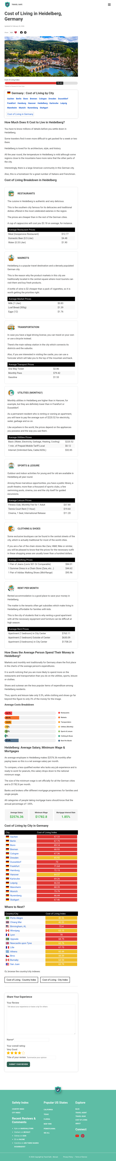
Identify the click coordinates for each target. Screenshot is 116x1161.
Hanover (32, 103)
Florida (47, 1119)
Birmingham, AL (18, 926)
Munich (22, 108)
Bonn (25, 98)
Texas (46, 1114)
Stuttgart (44, 108)
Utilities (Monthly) (67, 727)
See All (47, 1133)
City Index (16, 1113)
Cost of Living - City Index (55, 979)
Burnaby (14, 960)
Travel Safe (17, 5)
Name (10, 1039)
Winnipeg (15, 930)
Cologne (43, 98)
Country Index (18, 1109)
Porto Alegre (16, 918)
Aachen (10, 98)
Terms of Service (81, 1157)
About (78, 1123)
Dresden (52, 98)
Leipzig (63, 103)
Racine (22, 1139)
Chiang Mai (16, 922)
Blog (77, 1109)
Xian (24, 1136)
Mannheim (12, 108)
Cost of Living (81, 1120)
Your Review (13, 1002)
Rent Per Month (66, 741)
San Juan (15, 964)
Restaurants (65, 713)
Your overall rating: (16, 1045)
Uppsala (14, 939)
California (48, 1110)
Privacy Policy (68, 1157)
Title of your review (16, 1057)
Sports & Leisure (66, 731)
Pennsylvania (49, 1129)
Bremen (33, 98)
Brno (12, 955)
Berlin (18, 98)
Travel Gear (80, 1116)
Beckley (27, 1132)
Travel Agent (81, 1113)
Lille (12, 947)
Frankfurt (11, 103)
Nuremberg (33, 108)
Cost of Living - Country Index (21, 979)
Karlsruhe (54, 103)
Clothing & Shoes (67, 736)
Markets (64, 717)
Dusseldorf (63, 98)
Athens (13, 951)
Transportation (66, 722)
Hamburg (22, 103)
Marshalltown (27, 1128)
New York (48, 1124)
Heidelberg (43, 103)
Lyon (12, 934)
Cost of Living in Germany (20, 114)
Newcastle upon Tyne (21, 943)
